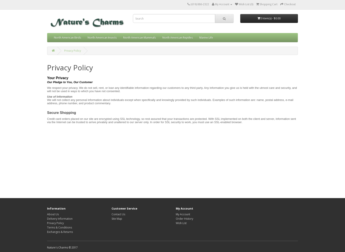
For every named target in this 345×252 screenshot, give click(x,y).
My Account (183, 214)
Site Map (117, 219)
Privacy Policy (72, 51)
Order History (184, 219)
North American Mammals (139, 37)
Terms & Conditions (59, 227)
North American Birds (67, 37)
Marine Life (206, 37)
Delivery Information (60, 219)
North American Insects (102, 37)
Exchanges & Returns (60, 232)
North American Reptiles (177, 37)
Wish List (181, 223)
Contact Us (118, 214)
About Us (53, 214)
